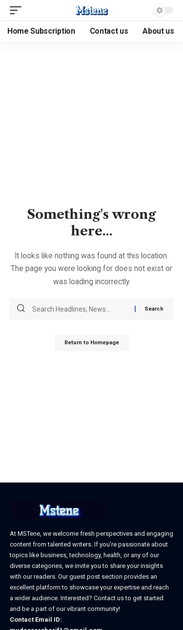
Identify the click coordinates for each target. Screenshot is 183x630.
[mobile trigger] (18, 10)
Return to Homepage (91, 342)
